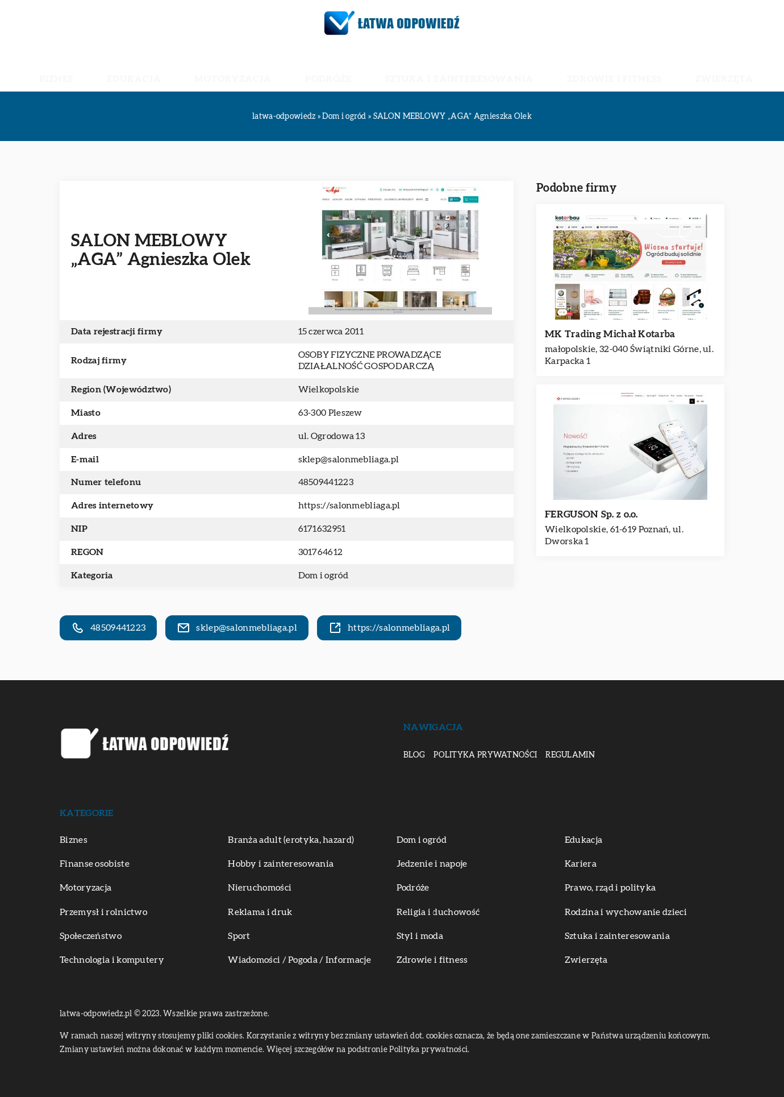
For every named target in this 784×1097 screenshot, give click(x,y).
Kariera (581, 863)
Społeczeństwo (91, 936)
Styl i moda (420, 936)
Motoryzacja (271, 68)
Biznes (146, 68)
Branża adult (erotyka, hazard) (291, 840)
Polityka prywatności (485, 755)
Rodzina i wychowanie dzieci (626, 912)
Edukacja (199, 68)
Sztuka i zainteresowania (437, 68)
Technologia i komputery (112, 959)
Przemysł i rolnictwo (103, 912)
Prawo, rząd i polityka (610, 887)
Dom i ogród (323, 575)
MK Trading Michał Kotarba (610, 334)
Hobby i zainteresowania (280, 863)
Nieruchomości (259, 887)
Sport (239, 936)
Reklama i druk (260, 912)
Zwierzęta (636, 68)
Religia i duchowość (438, 912)
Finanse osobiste (95, 863)
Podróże (339, 68)
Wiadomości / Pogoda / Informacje (299, 959)
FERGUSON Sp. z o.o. (591, 514)
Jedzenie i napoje (432, 863)
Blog (414, 755)
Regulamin (570, 755)
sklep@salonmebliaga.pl (348, 459)
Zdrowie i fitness (555, 68)
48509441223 (325, 482)
